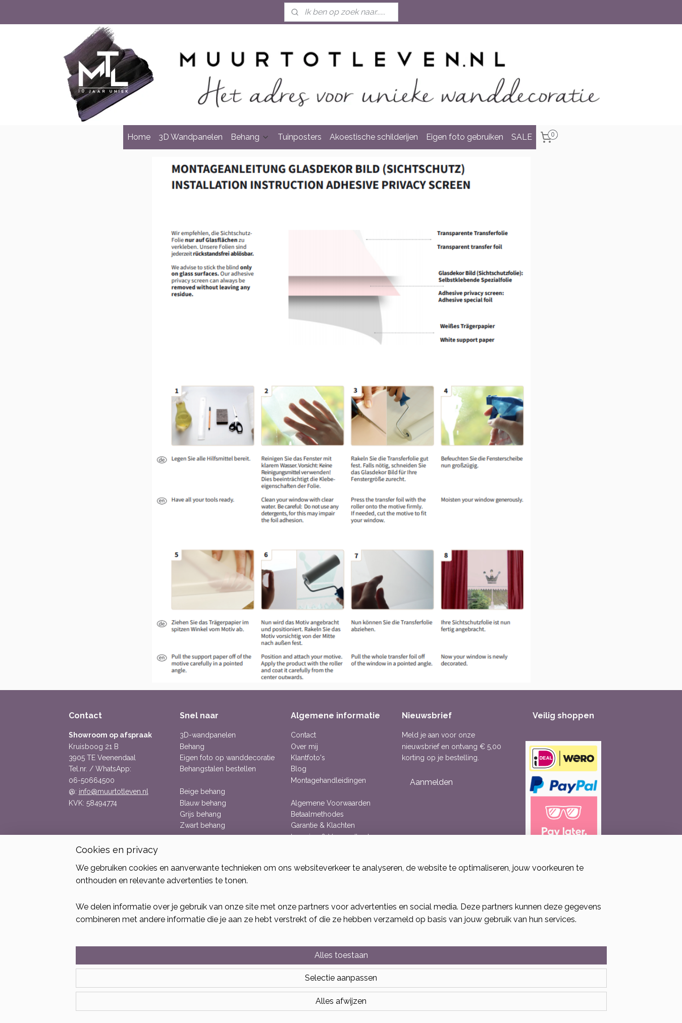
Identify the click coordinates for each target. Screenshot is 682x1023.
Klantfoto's (308, 758)
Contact (303, 735)
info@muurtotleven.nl (113, 791)
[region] (275, 978)
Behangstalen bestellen (218, 769)
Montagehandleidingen (328, 780)
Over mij (304, 747)
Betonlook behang (210, 848)
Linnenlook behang (211, 882)
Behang (250, 137)
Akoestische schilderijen (374, 137)
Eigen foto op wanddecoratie (227, 758)
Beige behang (202, 791)
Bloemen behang (208, 860)
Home (138, 137)
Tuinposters (300, 137)
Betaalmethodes (317, 814)
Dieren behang (204, 871)
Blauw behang (203, 803)
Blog (298, 769)
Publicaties (308, 871)
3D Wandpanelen (191, 137)
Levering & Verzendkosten (334, 837)
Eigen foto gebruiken (464, 137)
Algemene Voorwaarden (331, 803)
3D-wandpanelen (208, 735)
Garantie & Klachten (323, 825)
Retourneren (311, 848)
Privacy (302, 860)
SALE (521, 137)
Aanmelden (431, 782)
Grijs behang (200, 814)
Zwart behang (202, 825)
